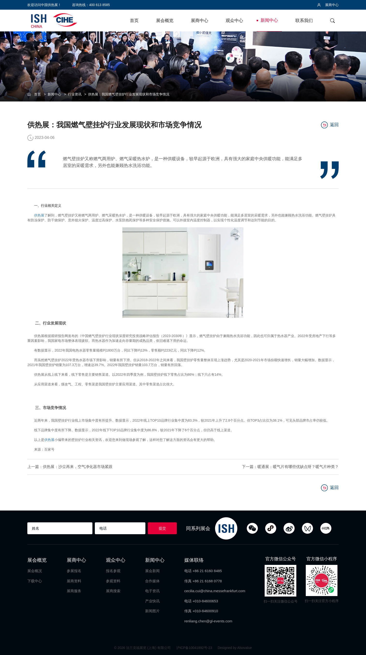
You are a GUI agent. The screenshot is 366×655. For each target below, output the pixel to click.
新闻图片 (152, 611)
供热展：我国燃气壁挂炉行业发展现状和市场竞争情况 (128, 94)
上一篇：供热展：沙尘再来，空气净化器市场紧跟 (69, 467)
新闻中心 (269, 20)
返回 (330, 125)
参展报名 (74, 571)
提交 (162, 528)
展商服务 (74, 591)
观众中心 (234, 20)
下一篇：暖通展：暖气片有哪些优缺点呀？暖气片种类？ (290, 467)
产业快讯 (152, 601)
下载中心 (34, 581)
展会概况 (34, 571)
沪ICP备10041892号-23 (194, 648)
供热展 (39, 215)
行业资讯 (75, 94)
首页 (134, 20)
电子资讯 (152, 591)
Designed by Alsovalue (235, 648)
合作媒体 (152, 581)
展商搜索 (113, 591)
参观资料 (113, 581)
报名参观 (113, 571)
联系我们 (304, 20)
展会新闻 (152, 571)
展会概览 (164, 20)
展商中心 (328, 5)
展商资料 (74, 581)
